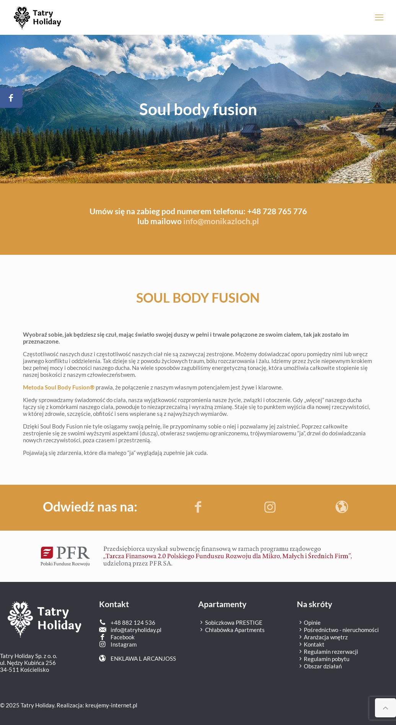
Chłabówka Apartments (231, 629)
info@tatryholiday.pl (136, 629)
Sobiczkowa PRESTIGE (230, 622)
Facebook (123, 637)
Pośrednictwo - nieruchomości (338, 629)
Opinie (309, 622)
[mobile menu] (379, 17)
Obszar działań (319, 666)
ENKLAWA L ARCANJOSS (143, 658)
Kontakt (310, 644)
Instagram (124, 644)
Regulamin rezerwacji (327, 651)
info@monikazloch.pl (221, 221)
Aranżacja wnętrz (322, 637)
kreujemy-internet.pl (111, 705)
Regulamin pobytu (323, 658)
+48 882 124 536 (133, 622)
